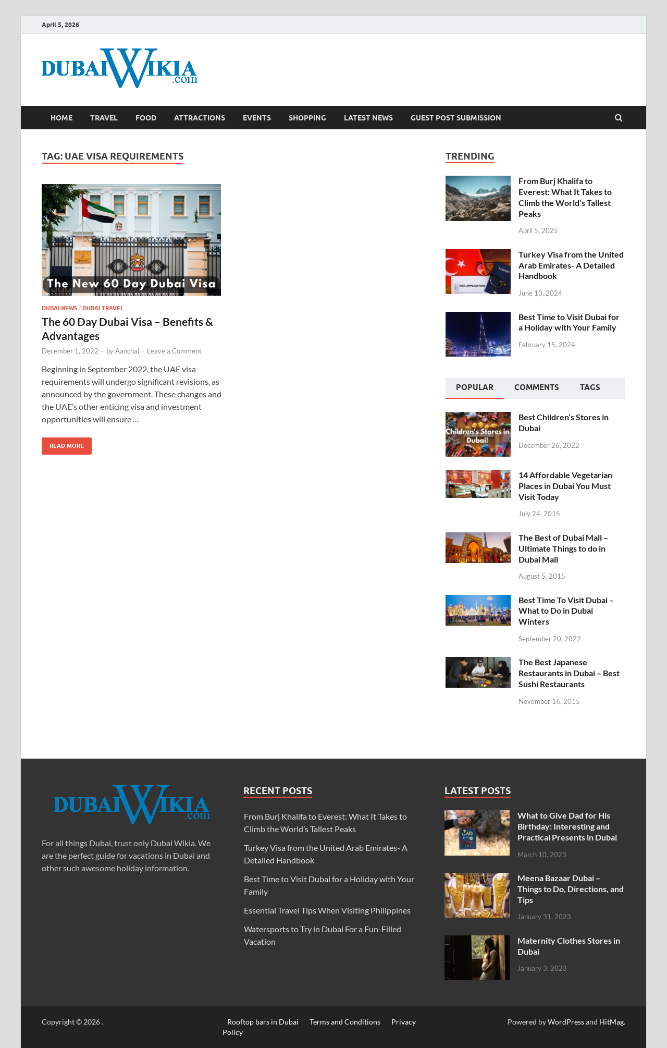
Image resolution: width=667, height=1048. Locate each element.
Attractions (199, 118)
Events (257, 118)
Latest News (368, 118)
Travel (104, 118)
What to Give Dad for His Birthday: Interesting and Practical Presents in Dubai (567, 826)
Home (61, 118)
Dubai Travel (102, 308)
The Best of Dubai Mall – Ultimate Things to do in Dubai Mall (563, 548)
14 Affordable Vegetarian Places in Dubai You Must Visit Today (565, 486)
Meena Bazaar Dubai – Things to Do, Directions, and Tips (570, 889)
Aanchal (127, 351)
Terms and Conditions (345, 1021)
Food (145, 118)
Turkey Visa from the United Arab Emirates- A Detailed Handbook (571, 265)
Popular (474, 387)
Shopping (307, 118)
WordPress (566, 1021)
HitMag (611, 1021)
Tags (590, 387)
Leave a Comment (174, 351)
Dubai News (59, 308)
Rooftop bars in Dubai (263, 1021)
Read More (63, 443)
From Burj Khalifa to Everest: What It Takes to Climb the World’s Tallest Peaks (565, 197)
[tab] (475, 388)
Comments (536, 387)
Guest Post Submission (456, 118)
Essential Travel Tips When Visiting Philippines (327, 910)
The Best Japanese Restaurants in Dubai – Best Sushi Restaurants (569, 673)
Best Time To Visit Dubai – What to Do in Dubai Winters (566, 611)
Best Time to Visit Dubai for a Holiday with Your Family (569, 322)
